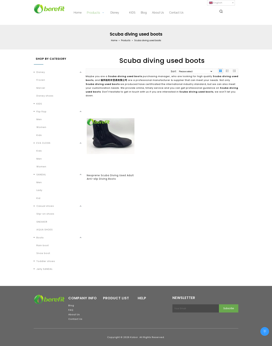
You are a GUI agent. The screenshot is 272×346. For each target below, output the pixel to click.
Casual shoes (45, 206)
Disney (40, 72)
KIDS (39, 103)
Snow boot (43, 253)
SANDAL (41, 174)
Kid (38, 198)
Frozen (40, 80)
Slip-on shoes (45, 213)
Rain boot (42, 245)
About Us (74, 314)
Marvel (40, 88)
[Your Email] (195, 308)
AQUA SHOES (44, 229)
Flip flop (41, 111)
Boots (40, 237)
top (265, 331)
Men (39, 119)
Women (41, 127)
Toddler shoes (45, 261)
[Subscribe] (228, 308)
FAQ (70, 310)
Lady (39, 190)
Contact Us (75, 319)
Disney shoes (44, 95)
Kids (39, 135)
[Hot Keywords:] (221, 12)
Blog (71, 305)
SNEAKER (41, 221)
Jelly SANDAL (44, 269)
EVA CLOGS (43, 143)
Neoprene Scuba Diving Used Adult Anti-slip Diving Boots (110, 177)
